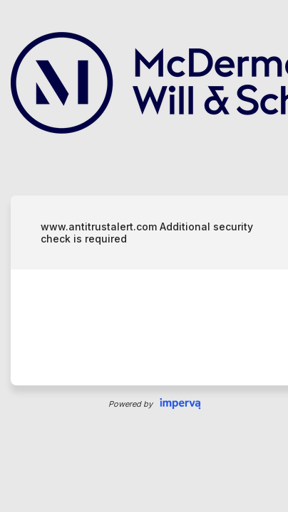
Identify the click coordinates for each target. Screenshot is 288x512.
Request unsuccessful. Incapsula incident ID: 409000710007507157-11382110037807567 (144, 256)
